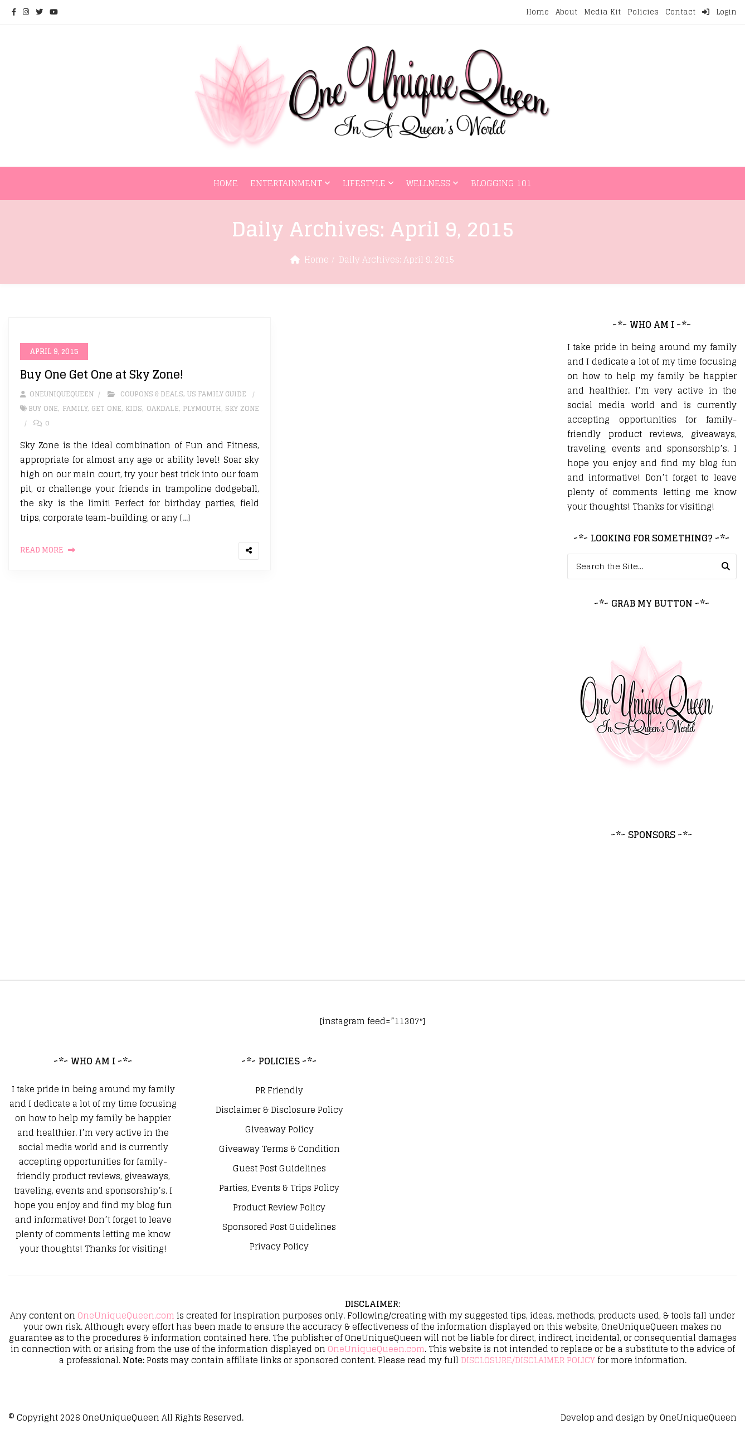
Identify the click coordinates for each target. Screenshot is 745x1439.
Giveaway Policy (279, 1129)
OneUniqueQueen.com (125, 1315)
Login (719, 12)
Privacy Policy (279, 1246)
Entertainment (286, 183)
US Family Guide (216, 394)
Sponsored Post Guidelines (279, 1227)
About (566, 12)
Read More (42, 550)
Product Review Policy (279, 1207)
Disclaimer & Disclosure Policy (279, 1110)
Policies (643, 12)
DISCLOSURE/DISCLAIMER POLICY (528, 1360)
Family (74, 409)
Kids (133, 409)
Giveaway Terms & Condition (279, 1149)
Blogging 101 (501, 183)
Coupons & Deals (151, 394)
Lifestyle (364, 183)
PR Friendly (279, 1090)
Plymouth (202, 409)
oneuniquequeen (57, 394)
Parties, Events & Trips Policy (279, 1188)
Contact (680, 12)
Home (537, 12)
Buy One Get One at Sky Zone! (101, 375)
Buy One (43, 409)
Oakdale (163, 409)
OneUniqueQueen (120, 1417)
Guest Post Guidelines (279, 1168)
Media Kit (602, 12)
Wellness (428, 183)
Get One (106, 409)
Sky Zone (242, 409)
